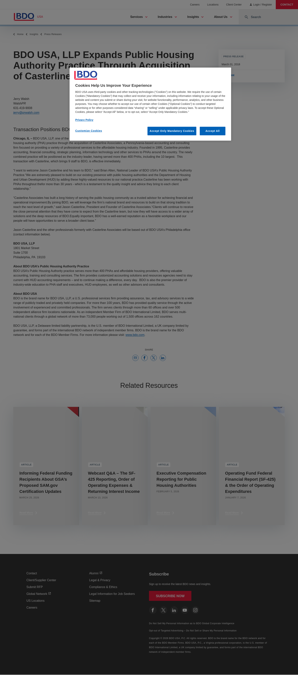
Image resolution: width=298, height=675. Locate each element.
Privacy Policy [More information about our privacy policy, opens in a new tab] (84, 119)
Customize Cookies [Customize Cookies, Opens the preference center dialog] (88, 130)
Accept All (212, 130)
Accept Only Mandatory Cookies (172, 130)
